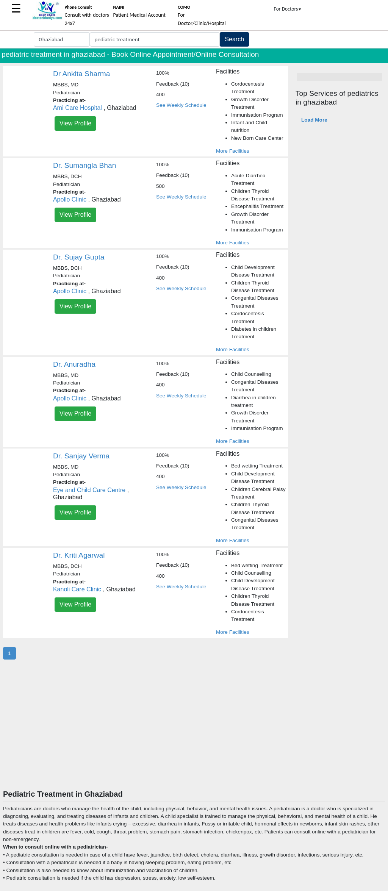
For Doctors (288, 9)
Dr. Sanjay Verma (81, 456)
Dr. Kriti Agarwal (79, 555)
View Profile (75, 123)
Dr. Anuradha (74, 364)
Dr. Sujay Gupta (78, 257)
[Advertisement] (194, 733)
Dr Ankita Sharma (81, 74)
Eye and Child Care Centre (89, 490)
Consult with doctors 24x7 (87, 16)
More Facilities (232, 151)
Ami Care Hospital (77, 108)
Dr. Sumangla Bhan (84, 165)
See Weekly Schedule (181, 105)
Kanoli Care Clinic (77, 589)
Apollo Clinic (69, 199)
